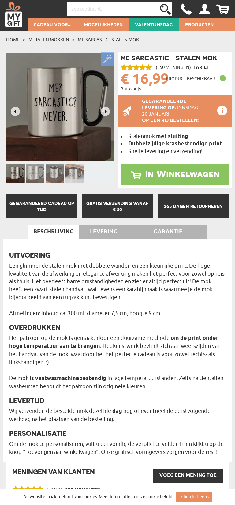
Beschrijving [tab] (53, 232)
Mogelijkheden (103, 25)
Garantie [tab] (168, 232)
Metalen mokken (48, 40)
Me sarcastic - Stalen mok (108, 40)
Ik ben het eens (194, 496)
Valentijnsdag (154, 25)
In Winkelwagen (182, 173)
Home (13, 40)
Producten (199, 25)
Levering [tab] (104, 232)
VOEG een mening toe (188, 475)
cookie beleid (159, 496)
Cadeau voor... (53, 25)
